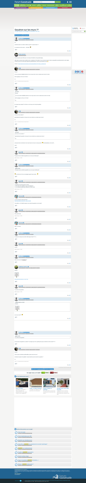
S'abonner (82, 28)
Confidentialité (64, 480)
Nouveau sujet (18, 35)
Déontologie (57, 480)
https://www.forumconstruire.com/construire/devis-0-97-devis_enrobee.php (32, 63)
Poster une (48, 369)
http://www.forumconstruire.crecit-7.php (21, 279)
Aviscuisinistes (69, 5)
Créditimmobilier (39, 5)
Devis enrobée (19, 388)
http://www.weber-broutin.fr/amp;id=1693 (23, 200)
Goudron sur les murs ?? (27, 30)
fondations (24, 259)
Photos (28, 5)
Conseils (34, 5)
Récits (22, 5)
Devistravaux (57, 5)
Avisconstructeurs (63, 5)
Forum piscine (65, 7)
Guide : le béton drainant (36, 388)
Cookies (69, 480)
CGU (50, 480)
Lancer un (37, 369)
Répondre (26, 35)
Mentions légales (38, 480)
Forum (16, 5)
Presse (53, 480)
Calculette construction (45, 480)
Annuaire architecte (50, 7)
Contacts (26, 480)
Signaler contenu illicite (31, 480)
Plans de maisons (50, 5)
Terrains (44, 5)
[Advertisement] (43, 18)
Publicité (60, 480)
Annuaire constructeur (21, 7)
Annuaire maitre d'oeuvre (36, 7)
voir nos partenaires (17, 474)
